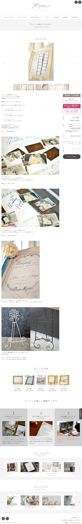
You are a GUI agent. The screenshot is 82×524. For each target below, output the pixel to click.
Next (78, 62)
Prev (3, 62)
